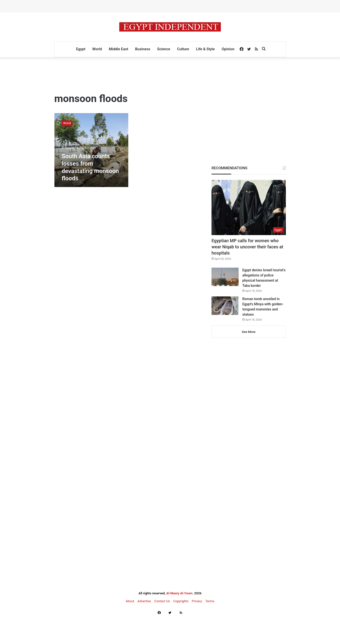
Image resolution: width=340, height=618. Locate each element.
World (97, 49)
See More (248, 332)
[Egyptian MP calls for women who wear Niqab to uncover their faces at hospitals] (248, 207)
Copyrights (180, 601)
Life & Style (205, 49)
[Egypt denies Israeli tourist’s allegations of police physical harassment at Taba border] (225, 277)
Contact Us (162, 601)
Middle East (118, 49)
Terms (209, 601)
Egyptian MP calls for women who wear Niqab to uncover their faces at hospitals (247, 247)
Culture (183, 49)
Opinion (228, 49)
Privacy (197, 601)
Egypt (80, 49)
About (130, 601)
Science (163, 49)
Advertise (144, 601)
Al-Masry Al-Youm (179, 593)
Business (142, 49)
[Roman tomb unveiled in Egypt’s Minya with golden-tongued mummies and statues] (225, 305)
